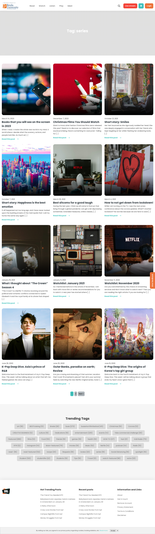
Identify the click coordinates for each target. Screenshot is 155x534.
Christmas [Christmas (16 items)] (116, 426)
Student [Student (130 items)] (25, 458)
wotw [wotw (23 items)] (131, 458)
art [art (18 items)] (20, 426)
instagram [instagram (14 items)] (33, 445)
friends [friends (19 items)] (61, 439)
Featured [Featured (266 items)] (14, 439)
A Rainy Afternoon (48, 506)
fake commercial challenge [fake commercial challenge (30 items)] (128, 433)
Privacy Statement (125, 507)
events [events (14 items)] (103, 433)
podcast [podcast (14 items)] (121, 445)
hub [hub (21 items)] (124, 439)
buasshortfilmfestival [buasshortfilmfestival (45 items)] (92, 426)
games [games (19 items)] (76, 439)
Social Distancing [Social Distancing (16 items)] (120, 452)
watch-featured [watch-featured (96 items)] (112, 458)
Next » (81, 394)
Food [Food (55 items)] (46, 439)
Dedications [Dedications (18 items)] (62, 433)
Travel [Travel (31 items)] (92, 458)
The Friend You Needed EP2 (51, 495)
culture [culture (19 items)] (44, 433)
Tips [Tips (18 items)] (77, 458)
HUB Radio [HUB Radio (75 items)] (140, 439)
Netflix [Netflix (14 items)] (104, 445)
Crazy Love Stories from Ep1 (51, 510)
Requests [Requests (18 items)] (68, 452)
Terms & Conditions (125, 511)
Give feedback (152, 280)
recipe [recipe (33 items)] (51, 452)
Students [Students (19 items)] (62, 458)
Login (149, 6)
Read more (104, 530)
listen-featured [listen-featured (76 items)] (54, 445)
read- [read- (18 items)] (12, 452)
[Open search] (119, 5)
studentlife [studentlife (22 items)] (43, 458)
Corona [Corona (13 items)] (133, 426)
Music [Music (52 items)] (89, 445)
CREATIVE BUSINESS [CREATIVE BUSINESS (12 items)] (23, 433)
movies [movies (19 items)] (74, 445)
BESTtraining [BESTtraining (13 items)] (37, 426)
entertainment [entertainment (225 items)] (84, 433)
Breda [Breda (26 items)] (54, 426)
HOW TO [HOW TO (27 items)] (108, 439)
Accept (113, 530)
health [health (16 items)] (92, 439)
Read (32, 6)
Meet (70, 6)
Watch (42, 6)
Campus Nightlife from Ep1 (51, 514)
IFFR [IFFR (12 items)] (17, 445)
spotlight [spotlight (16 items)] (141, 452)
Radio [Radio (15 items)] (137, 445)
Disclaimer (121, 515)
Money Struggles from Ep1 (51, 518)
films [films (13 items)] (31, 439)
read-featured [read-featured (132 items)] (31, 452)
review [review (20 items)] (85, 452)
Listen (52, 6)
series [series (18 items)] (100, 452)
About (119, 495)
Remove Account (124, 503)
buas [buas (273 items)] (70, 426)
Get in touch (122, 499)
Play (61, 6)
